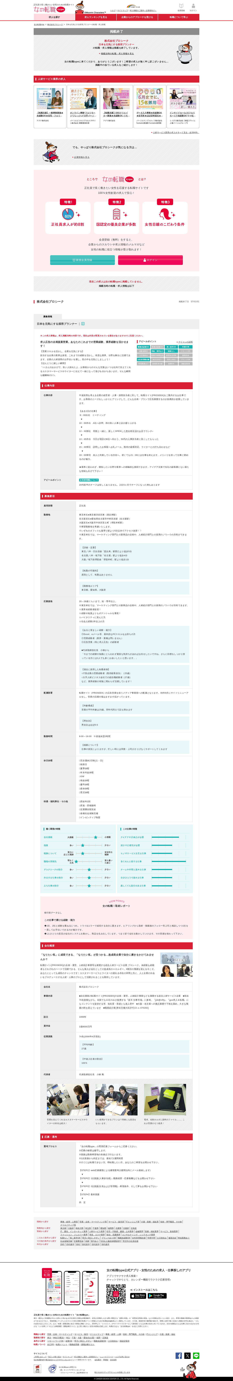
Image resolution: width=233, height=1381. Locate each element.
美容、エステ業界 (97, 1235)
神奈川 (56, 1338)
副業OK (69, 1341)
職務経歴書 (74, 1344)
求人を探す (54, 17)
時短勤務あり (184, 1238)
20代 (62, 1244)
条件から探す (39, 1341)
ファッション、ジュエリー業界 (74, 1235)
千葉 (74, 1338)
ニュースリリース (106, 1357)
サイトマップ (122, 10)
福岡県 (111, 1228)
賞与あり (95, 1241)
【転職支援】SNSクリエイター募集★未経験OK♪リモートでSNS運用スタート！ (115, 114)
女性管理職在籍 (139, 1238)
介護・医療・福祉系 (150, 1222)
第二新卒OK (75, 1238)
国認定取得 (124, 1341)
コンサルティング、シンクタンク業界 (138, 1235)
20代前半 (96, 1244)
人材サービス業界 (97, 1231)
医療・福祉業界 (152, 1231)
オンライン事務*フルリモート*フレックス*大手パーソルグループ (83, 114)
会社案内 (97, 1360)
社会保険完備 (66, 1241)
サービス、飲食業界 (169, 1231)
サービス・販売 (81, 1334)
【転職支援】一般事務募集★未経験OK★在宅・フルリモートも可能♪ (50, 114)
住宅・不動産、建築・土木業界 (120, 1231)
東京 (49, 1338)
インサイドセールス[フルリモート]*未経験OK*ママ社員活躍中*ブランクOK (183, 114)
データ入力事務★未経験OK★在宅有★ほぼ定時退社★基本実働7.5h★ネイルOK (150, 114)
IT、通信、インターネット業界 (73, 1231)
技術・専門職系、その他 (171, 1222)
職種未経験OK (124, 1238)
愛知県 (103, 1228)
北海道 (134, 1228)
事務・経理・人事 (113, 1334)
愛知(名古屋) (88, 1338)
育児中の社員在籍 (130, 1241)
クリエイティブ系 (68, 1225)
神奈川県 (79, 1228)
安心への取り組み (54, 1357)
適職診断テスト (88, 1344)
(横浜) (61, 1338)
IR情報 (105, 1360)
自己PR (50, 1344)
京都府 (126, 1228)
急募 (87, 1241)
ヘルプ (113, 10)
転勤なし (64, 1238)
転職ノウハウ (39, 1344)
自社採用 (113, 1360)
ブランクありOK (108, 1238)
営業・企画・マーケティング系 (93, 1222)
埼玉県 (88, 1228)
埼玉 (68, 1338)
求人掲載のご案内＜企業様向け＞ (143, 10)
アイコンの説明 (185, 342)
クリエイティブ (97, 1334)
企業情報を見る (81, 157)
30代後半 (105, 1244)
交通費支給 (78, 1241)
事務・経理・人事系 (69, 1222)
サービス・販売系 (116, 1222)
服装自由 (172, 1238)
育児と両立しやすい (91, 1238)
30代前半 (86, 1244)
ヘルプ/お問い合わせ (122, 1357)
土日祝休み (162, 1238)
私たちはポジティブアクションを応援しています (112, 1372)
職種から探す (39, 1334)
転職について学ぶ (179, 17)
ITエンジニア (152, 1334)
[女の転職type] (39, 1360)
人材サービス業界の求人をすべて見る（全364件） (176, 132)
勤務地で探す (39, 1338)
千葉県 (96, 1228)
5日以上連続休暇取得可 (110, 1241)
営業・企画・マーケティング (59, 1334)
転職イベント (61, 1344)
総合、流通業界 (113, 1235)
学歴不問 (151, 1238)
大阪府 (71, 1228)
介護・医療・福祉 (167, 1334)
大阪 (80, 1338)
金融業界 (139, 1231)
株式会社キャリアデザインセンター (59, 1360)
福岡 (98, 1338)
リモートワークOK (55, 1341)
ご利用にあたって (40, 1357)
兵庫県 (118, 1228)
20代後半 (70, 1244)
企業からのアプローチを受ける (137, 17)
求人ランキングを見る (95, 17)
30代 (78, 1244)
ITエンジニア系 (132, 1222)
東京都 (63, 1228)
